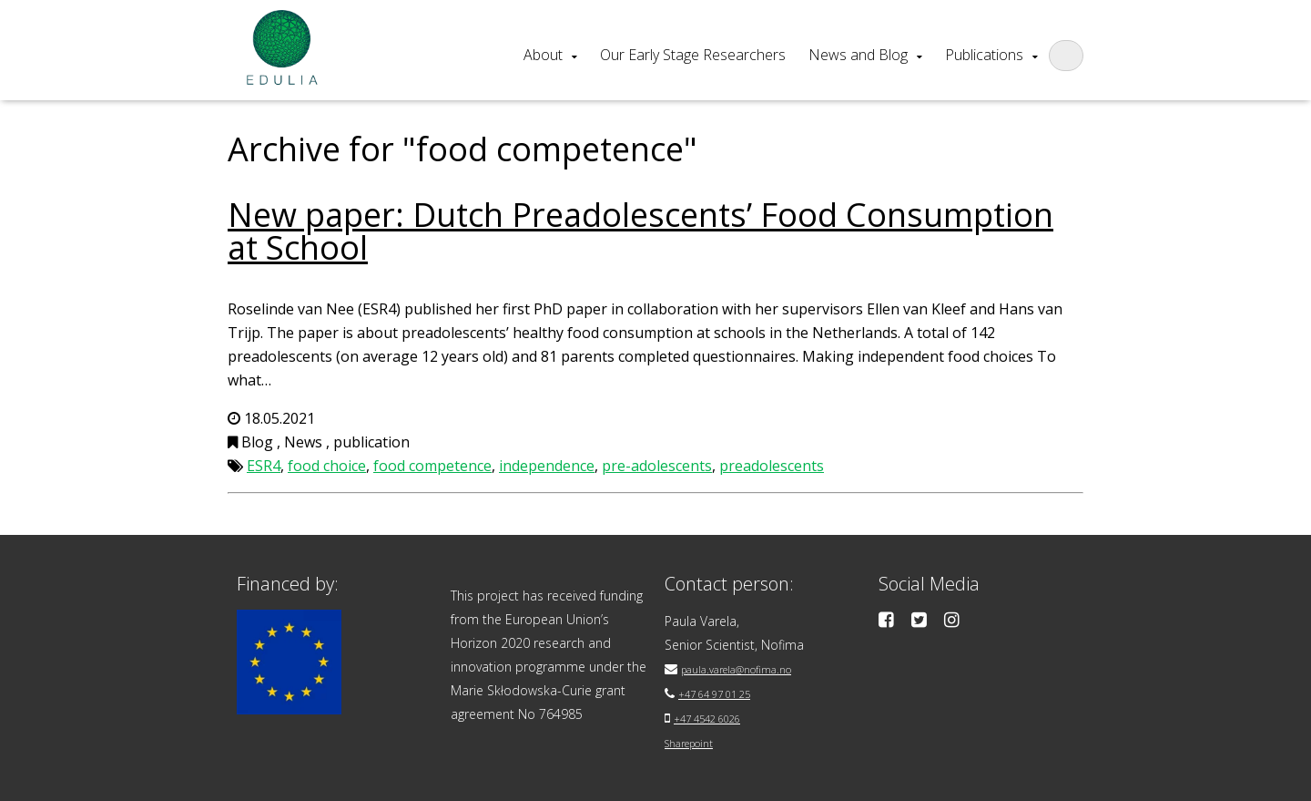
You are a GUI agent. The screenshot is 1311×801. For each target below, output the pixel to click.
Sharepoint (697, 739)
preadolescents (771, 466)
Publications (984, 55)
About (543, 55)
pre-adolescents (657, 466)
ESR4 (263, 466)
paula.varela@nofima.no (751, 668)
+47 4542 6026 (718, 715)
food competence (432, 466)
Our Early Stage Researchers (693, 55)
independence (547, 466)
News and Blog (858, 55)
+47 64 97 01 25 (726, 692)
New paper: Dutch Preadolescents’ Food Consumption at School (640, 231)
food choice (327, 466)
